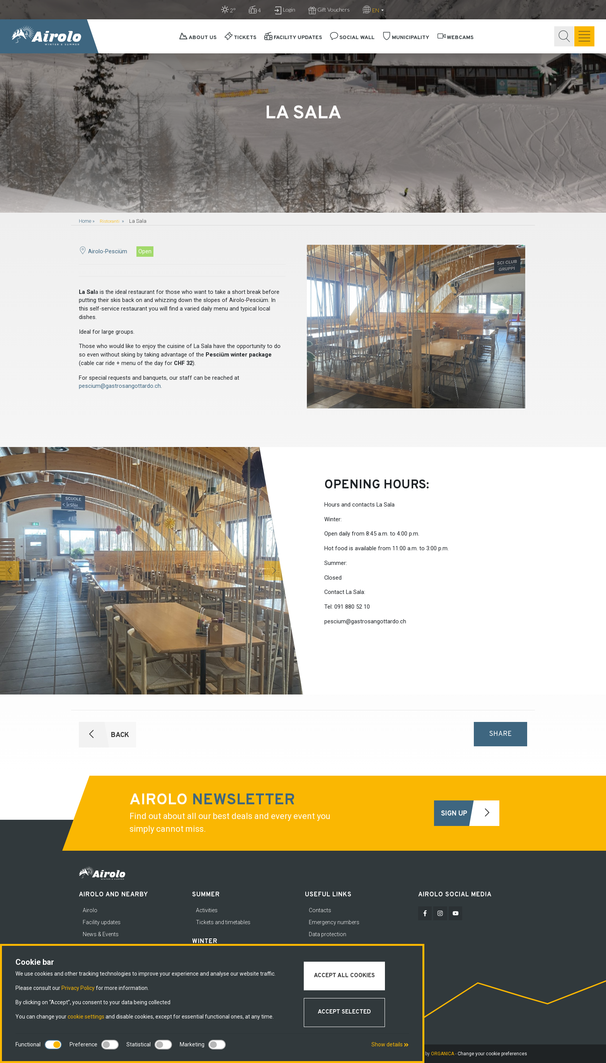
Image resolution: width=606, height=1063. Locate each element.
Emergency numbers (334, 922)
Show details (390, 1044)
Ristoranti (110, 221)
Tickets (240, 37)
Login (284, 10)
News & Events (101, 934)
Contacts (320, 910)
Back (104, 734)
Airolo (90, 910)
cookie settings (86, 1017)
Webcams (455, 37)
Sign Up (470, 813)
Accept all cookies (344, 975)
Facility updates (293, 37)
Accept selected (344, 1012)
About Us (197, 37)
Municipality (406, 37)
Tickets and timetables (223, 922)
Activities (207, 910)
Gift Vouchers (329, 10)
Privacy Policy (78, 988)
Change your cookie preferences (492, 1053)
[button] (9, 570)
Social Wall (352, 37)
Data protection (327, 934)
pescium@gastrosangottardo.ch (120, 386)
